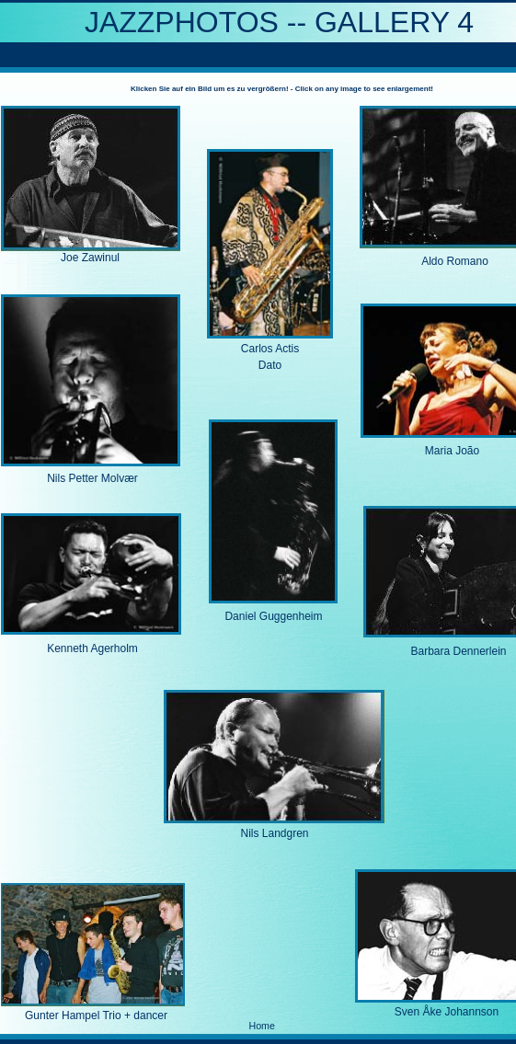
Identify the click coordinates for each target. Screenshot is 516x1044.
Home (262, 1025)
